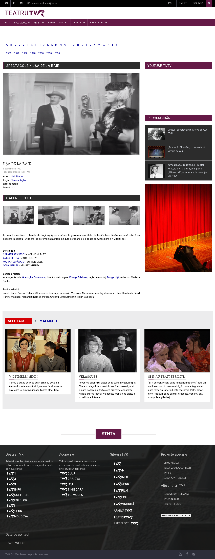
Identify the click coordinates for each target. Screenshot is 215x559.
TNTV (7, 22)
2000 (41, 53)
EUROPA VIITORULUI (175, 478)
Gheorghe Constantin (34, 277)
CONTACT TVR (16, 543)
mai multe (49, 321)
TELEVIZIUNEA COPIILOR (177, 467)
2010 (49, 53)
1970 (16, 53)
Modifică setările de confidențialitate (176, 515)
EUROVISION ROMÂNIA (176, 494)
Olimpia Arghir (18, 180)
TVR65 (167, 473)
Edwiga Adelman (78, 277)
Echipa (51, 22)
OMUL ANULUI (171, 462)
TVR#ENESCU (171, 499)
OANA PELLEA (11, 265)
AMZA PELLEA (11, 258)
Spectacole (20, 22)
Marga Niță (113, 277)
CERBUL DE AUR (172, 504)
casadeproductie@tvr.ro (42, 3)
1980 (25, 53)
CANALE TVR (79, 22)
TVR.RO (183, 3)
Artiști (37, 22)
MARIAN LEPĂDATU (14, 261)
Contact (64, 22)
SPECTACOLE (17, 66)
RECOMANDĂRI (159, 118)
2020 (57, 53)
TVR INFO (197, 3)
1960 (8, 53)
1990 (33, 53)
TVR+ (171, 3)
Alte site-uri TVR (98, 22)
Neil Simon (17, 176)
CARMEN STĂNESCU (14, 254)
